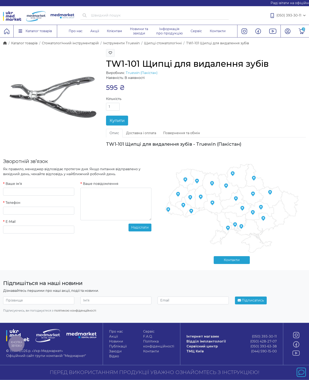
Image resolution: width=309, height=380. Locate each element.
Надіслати (140, 227)
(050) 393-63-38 (231, 346)
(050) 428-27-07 (231, 341)
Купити (117, 120)
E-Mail (11, 222)
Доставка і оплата (141, 133)
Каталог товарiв (24, 43)
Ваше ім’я (14, 184)
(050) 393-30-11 (288, 15)
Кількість (113, 99)
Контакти (232, 260)
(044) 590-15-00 (231, 351)
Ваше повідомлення (100, 184)
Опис (114, 133)
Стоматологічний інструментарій (70, 43)
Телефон (13, 203)
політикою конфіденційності (75, 310)
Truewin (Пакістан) (142, 73)
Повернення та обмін (181, 133)
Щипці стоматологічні (163, 43)
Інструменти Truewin (121, 43)
